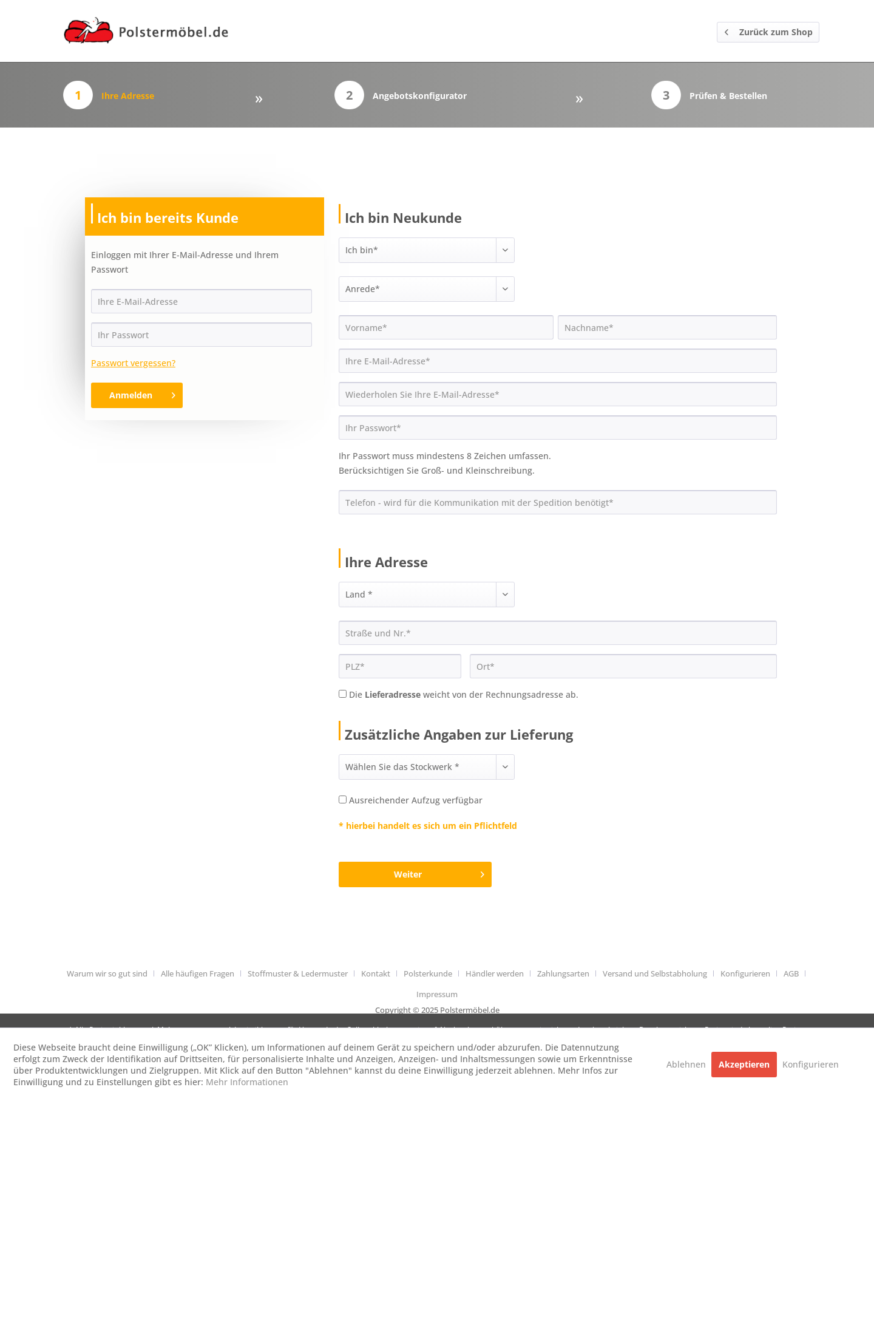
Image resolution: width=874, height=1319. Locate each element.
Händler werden (495, 973)
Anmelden (142, 393)
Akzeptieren (744, 1064)
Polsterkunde (428, 973)
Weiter (439, 872)
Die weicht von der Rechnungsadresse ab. (463, 694)
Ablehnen (687, 1064)
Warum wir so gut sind (107, 973)
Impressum (437, 994)
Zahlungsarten (563, 973)
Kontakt (375, 973)
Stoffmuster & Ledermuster (298, 973)
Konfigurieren (745, 973)
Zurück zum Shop (769, 30)
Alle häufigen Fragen (197, 973)
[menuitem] (112, 973)
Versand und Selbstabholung (655, 973)
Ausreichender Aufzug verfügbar (416, 800)
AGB (791, 973)
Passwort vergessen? (133, 363)
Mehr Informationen (247, 1082)
